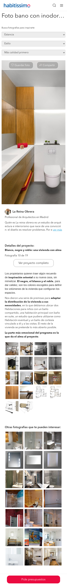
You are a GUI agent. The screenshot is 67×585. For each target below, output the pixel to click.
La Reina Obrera (23, 211)
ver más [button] (57, 230)
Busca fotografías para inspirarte (18, 28)
